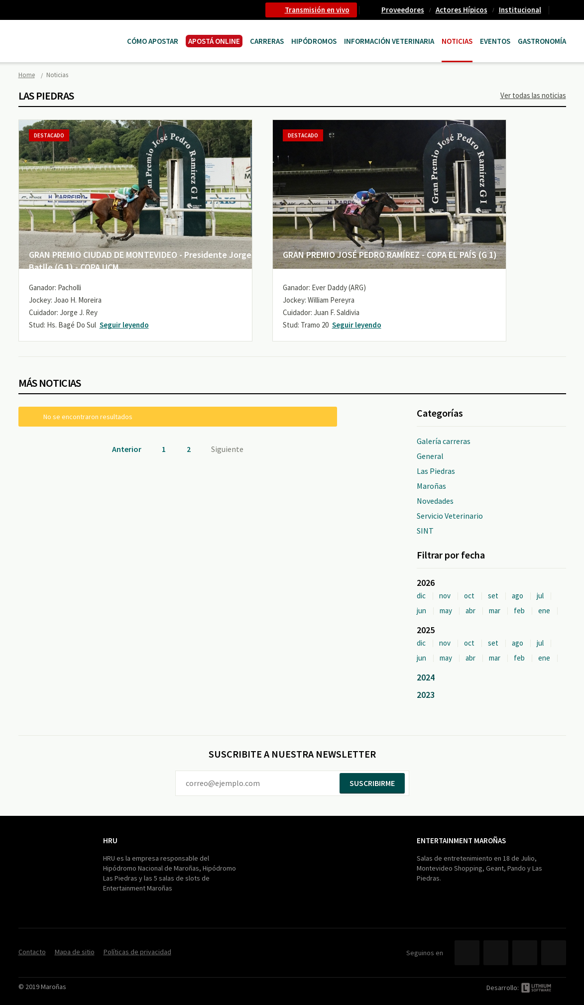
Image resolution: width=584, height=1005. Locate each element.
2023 (426, 694)
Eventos (495, 41)
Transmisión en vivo (317, 9)
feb (519, 610)
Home (26, 75)
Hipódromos (314, 41)
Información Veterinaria (389, 41)
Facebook (467, 952)
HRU (110, 840)
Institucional (520, 9)
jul (540, 595)
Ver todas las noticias (533, 95)
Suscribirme (372, 783)
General (430, 456)
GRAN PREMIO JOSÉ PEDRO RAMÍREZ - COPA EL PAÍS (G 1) (390, 254)
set (493, 595)
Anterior (126, 449)
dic (421, 595)
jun (421, 610)
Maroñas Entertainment (69, 31)
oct (469, 595)
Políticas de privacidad (137, 951)
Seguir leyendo (124, 325)
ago (517, 595)
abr (470, 610)
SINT (425, 531)
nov (445, 595)
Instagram (553, 952)
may (446, 610)
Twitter (495, 952)
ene (544, 610)
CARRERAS (267, 41)
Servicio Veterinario (450, 516)
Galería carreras (443, 441)
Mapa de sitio (75, 951)
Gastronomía (542, 41)
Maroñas (431, 486)
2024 (426, 677)
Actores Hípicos (461, 9)
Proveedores (402, 9)
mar (494, 610)
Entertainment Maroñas (461, 840)
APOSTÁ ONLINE (214, 41)
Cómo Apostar (152, 41)
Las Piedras (436, 471)
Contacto (561, 9)
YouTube (524, 952)
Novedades (435, 501)
